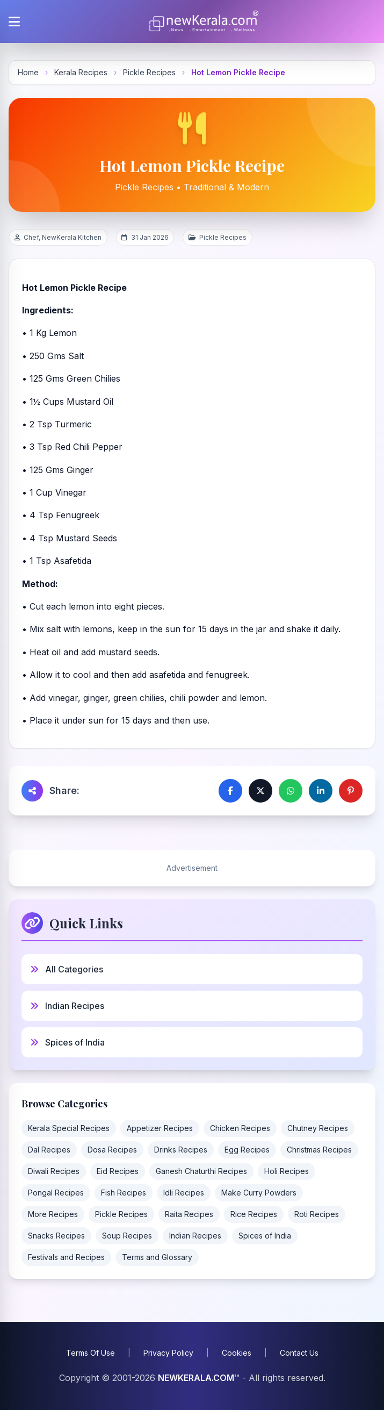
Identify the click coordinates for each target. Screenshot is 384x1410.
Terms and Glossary (157, 1257)
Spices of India (264, 1235)
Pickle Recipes (149, 72)
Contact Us (299, 1352)
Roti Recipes (316, 1214)
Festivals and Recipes (66, 1257)
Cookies (236, 1352)
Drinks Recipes (180, 1149)
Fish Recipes (123, 1192)
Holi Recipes (286, 1171)
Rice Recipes (253, 1214)
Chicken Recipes (240, 1128)
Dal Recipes (49, 1149)
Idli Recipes (183, 1192)
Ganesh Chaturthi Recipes (201, 1171)
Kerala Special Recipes (69, 1128)
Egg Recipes (247, 1149)
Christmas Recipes (319, 1149)
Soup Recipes (127, 1235)
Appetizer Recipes (160, 1128)
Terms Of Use (90, 1352)
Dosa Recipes (112, 1149)
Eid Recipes (118, 1171)
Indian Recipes (195, 1235)
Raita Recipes (189, 1214)
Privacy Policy (168, 1352)
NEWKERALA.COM (196, 1377)
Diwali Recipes (53, 1171)
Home (28, 72)
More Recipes (53, 1214)
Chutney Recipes (317, 1128)
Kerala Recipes (80, 72)
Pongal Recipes (56, 1192)
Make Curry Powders (258, 1192)
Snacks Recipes (56, 1235)
